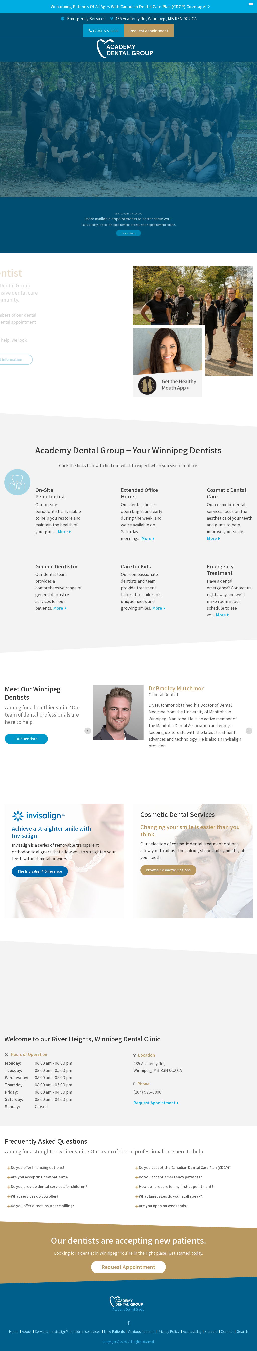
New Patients (114, 1331)
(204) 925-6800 (105, 30)
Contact (227, 1331)
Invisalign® (59, 1331)
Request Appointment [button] (149, 30)
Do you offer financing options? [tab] (38, 1167)
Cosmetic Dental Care (226, 493)
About (26, 1331)
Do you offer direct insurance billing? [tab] (42, 1205)
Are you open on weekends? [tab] (163, 1205)
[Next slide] (249, 730)
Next (253, 156)
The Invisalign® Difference (39, 871)
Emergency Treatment (220, 569)
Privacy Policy (168, 1331)
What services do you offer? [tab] (34, 1196)
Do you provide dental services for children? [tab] (49, 1186)
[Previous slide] (87, 730)
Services (41, 1331)
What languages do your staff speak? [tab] (170, 1196)
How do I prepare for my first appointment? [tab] (176, 1186)
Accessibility (192, 1331)
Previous (4, 156)
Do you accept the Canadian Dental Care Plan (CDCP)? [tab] (185, 1167)
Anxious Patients (141, 1331)
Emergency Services (82, 18)
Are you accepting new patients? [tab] (40, 1177)
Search (242, 1331)
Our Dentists (26, 738)
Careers (211, 1331)
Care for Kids (136, 566)
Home (13, 1331)
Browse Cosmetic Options (168, 870)
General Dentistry (56, 566)
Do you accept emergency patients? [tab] (170, 1177)
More (63, 531)
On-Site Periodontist (50, 493)
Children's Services (85, 1331)
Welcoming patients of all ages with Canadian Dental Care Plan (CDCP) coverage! (129, 6)
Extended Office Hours (139, 493)
